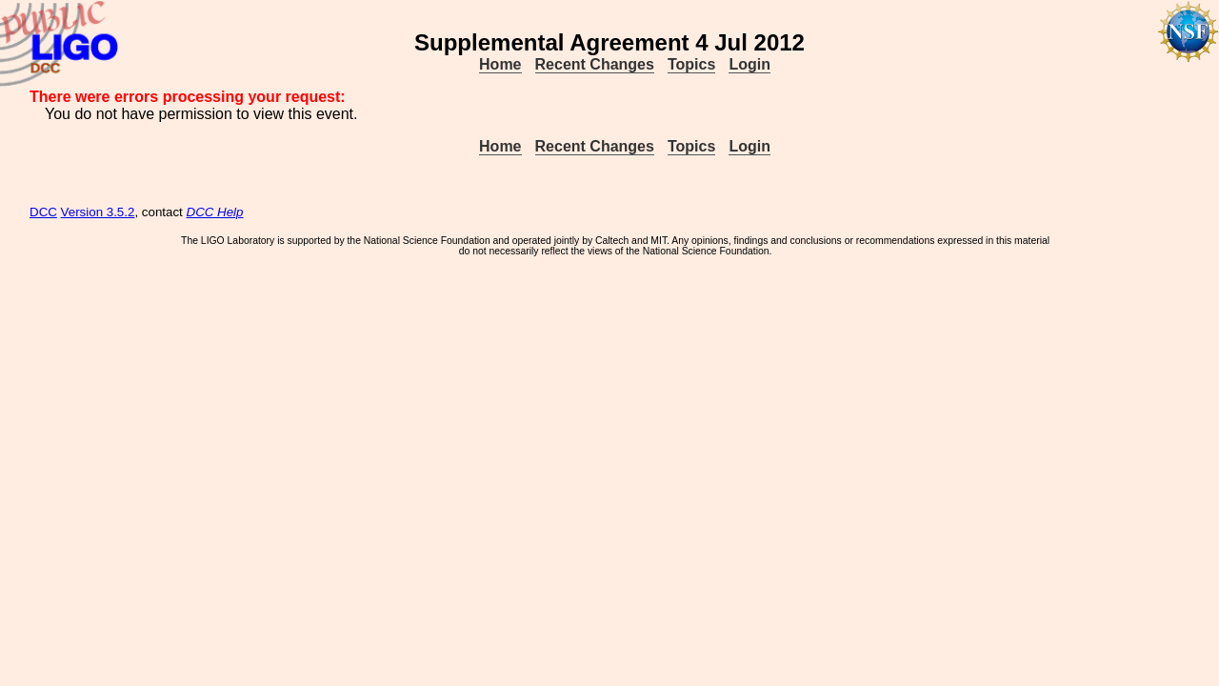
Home (500, 64)
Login (749, 64)
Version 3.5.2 (98, 212)
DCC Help (215, 212)
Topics (691, 64)
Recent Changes (594, 64)
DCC (43, 212)
